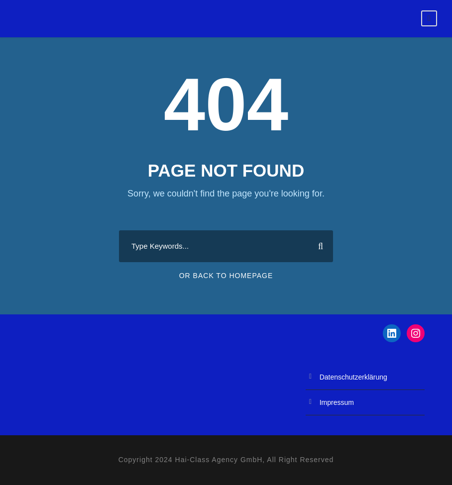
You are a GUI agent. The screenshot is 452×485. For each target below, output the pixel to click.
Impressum (337, 402)
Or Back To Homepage (226, 276)
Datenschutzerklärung (353, 377)
